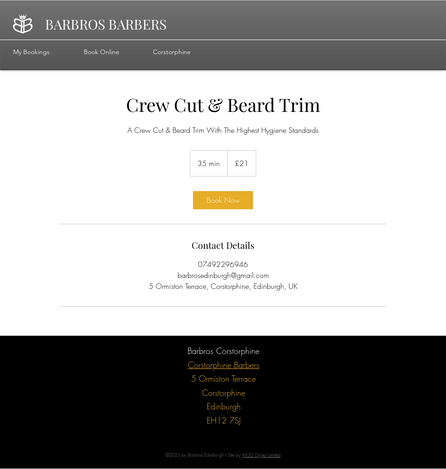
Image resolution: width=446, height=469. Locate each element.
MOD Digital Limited (261, 455)
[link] (223, 200)
